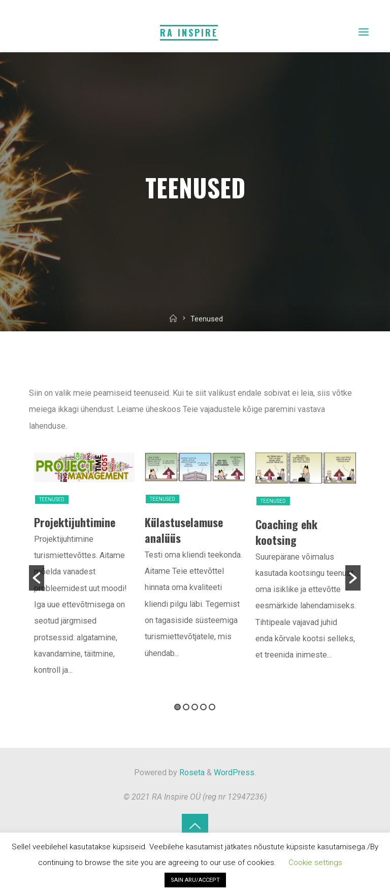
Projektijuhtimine (74, 521)
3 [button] (195, 707)
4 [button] (204, 707)
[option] (84, 571)
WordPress (234, 772)
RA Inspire (189, 32)
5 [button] (212, 707)
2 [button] (186, 707)
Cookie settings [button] (315, 862)
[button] (36, 577)
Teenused (51, 499)
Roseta (191, 772)
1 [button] (178, 707)
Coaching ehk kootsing (286, 531)
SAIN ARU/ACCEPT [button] (195, 880)
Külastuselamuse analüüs (184, 529)
